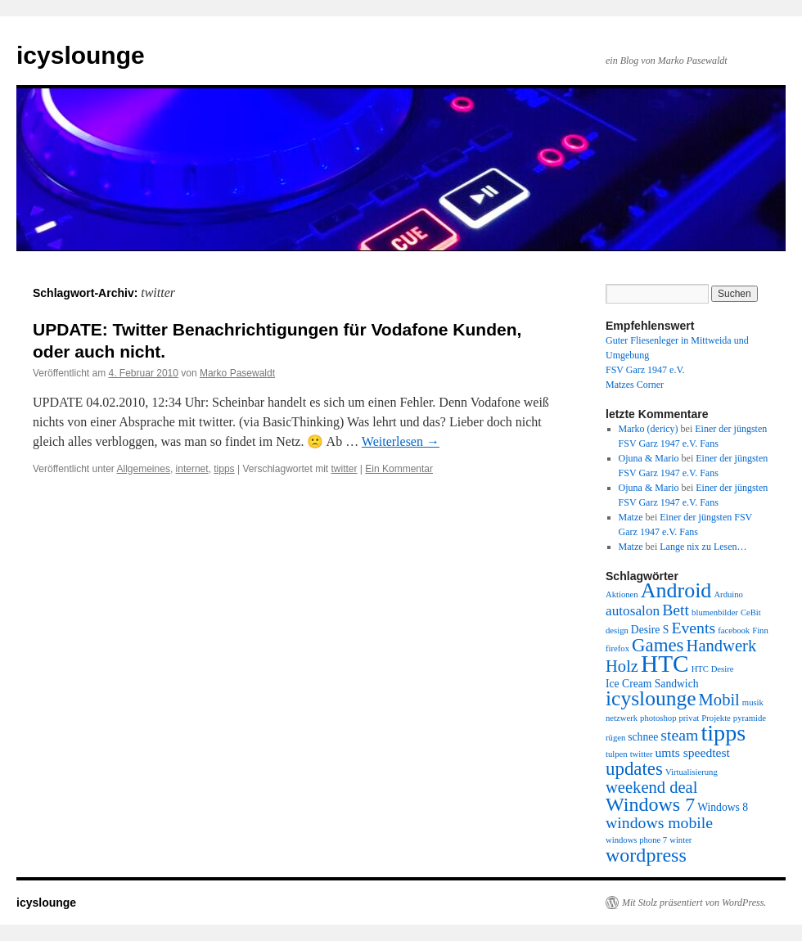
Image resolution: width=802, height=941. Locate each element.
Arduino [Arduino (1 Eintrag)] (728, 594)
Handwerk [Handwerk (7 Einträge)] (722, 646)
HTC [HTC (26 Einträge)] (665, 664)
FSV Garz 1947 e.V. (645, 370)
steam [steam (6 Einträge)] (679, 735)
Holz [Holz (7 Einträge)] (622, 666)
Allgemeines (143, 469)
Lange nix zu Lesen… (703, 546)
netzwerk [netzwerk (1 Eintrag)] (622, 718)
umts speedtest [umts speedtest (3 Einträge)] (692, 752)
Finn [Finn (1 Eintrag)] (760, 630)
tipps (224, 469)
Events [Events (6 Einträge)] (693, 628)
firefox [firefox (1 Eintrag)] (617, 648)
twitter (344, 469)
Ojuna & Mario (649, 458)
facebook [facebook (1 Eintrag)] (734, 630)
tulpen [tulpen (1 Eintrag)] (617, 754)
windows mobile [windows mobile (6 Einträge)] (659, 822)
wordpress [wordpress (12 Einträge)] (646, 855)
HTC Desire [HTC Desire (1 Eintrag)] (713, 668)
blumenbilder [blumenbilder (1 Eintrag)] (715, 612)
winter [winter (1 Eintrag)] (680, 839)
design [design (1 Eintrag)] (617, 630)
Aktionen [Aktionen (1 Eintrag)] (622, 594)
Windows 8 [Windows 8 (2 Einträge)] (722, 807)
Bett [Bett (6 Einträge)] (675, 610)
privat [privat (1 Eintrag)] (688, 718)
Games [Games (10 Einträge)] (658, 645)
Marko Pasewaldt (237, 373)
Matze (631, 517)
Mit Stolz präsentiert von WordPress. (694, 902)
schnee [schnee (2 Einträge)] (643, 737)
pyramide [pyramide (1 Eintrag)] (749, 718)
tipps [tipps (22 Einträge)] (723, 732)
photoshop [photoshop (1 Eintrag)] (658, 718)
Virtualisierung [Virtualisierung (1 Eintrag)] (691, 772)
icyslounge (80, 55)
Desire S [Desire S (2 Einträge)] (650, 630)
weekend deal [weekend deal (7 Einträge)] (651, 787)
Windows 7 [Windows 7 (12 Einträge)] (650, 804)
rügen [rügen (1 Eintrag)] (615, 737)
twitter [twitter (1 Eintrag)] (641, 754)
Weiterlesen (400, 441)
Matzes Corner (635, 384)
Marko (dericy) (648, 428)
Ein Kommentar (399, 469)
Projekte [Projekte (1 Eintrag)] (716, 718)
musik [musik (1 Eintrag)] (753, 702)
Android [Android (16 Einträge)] (676, 590)
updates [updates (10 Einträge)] (634, 769)
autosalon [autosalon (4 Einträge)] (633, 611)
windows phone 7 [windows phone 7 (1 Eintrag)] (636, 839)
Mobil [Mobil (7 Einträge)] (719, 700)
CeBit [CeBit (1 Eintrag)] (751, 612)
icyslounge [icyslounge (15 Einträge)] (651, 698)
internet (192, 469)
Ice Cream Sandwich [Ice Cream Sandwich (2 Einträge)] (652, 684)
